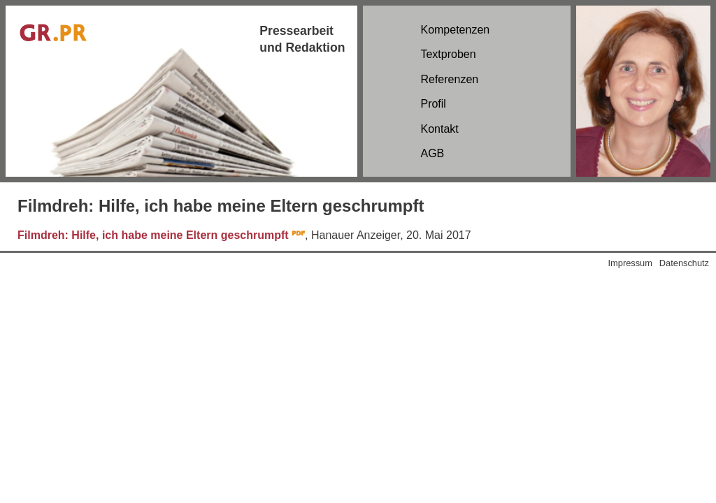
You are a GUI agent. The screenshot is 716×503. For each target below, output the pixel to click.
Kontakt (439, 129)
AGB (432, 153)
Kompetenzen (454, 30)
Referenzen (449, 79)
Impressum (630, 263)
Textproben (447, 54)
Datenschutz (684, 263)
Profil (432, 104)
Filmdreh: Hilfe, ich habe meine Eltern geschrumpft (153, 235)
